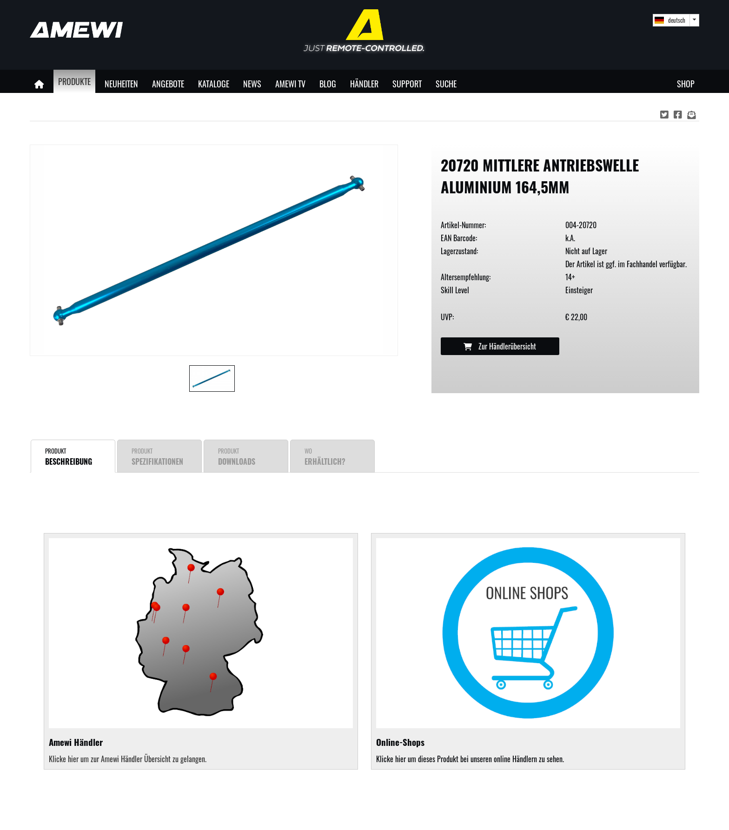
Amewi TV (290, 83)
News (252, 83)
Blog (327, 83)
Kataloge (213, 83)
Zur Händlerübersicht (500, 346)
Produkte (74, 81)
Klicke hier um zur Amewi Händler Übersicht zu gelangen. (127, 758)
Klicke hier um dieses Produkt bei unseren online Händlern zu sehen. (528, 651)
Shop (686, 83)
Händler (364, 83)
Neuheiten (121, 83)
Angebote (168, 83)
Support (407, 83)
